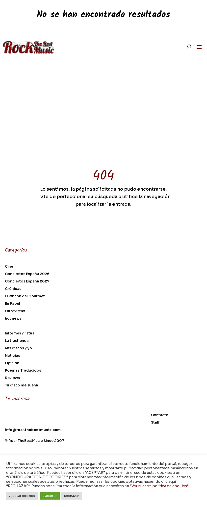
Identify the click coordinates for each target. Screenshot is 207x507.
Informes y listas (19, 333)
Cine (9, 267)
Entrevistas (15, 311)
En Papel (12, 304)
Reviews (12, 378)
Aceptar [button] (50, 496)
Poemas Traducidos (23, 371)
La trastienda (17, 341)
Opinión (12, 363)
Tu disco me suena (21, 385)
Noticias (12, 356)
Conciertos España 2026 (27, 274)
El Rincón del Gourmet (25, 296)
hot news (13, 319)
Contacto (159, 415)
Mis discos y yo (18, 348)
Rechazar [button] (71, 496)
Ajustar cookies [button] (22, 496)
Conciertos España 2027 (27, 281)
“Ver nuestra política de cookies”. (159, 486)
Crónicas (13, 289)
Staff (155, 423)
